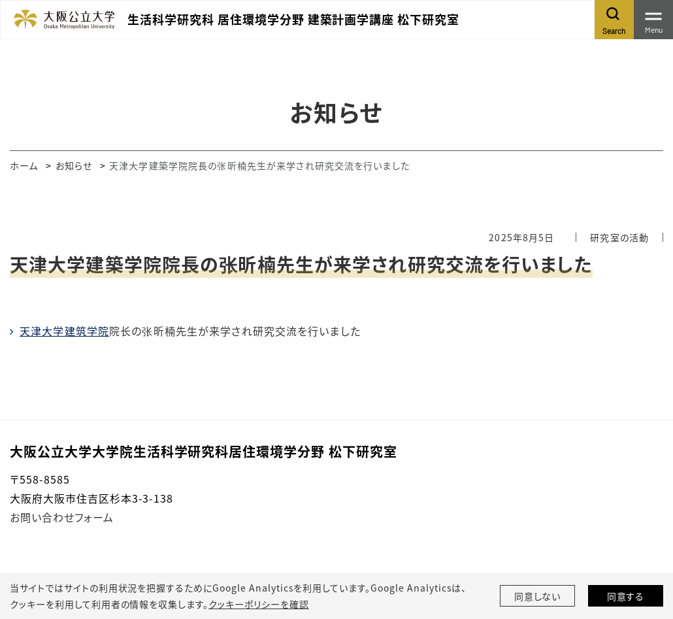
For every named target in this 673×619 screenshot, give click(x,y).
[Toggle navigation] (653, 19)
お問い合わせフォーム (62, 517)
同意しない (537, 596)
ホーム (24, 165)
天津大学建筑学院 (64, 331)
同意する (626, 596)
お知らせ (74, 165)
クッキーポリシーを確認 (258, 604)
